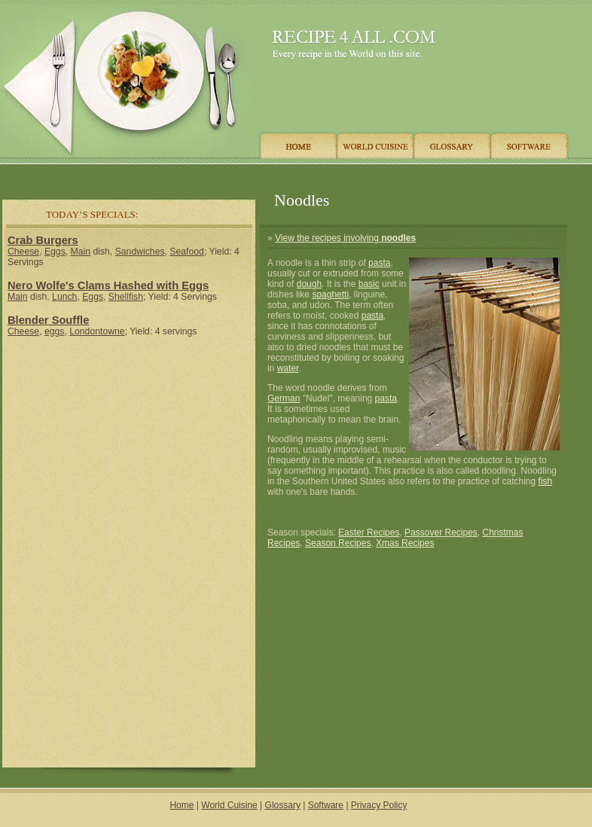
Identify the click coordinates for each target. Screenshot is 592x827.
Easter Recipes (368, 532)
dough (309, 284)
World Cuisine (229, 805)
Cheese (23, 251)
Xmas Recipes (405, 543)
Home (181, 805)
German (283, 398)
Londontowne (96, 331)
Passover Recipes (441, 532)
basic (369, 284)
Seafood (186, 251)
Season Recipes (338, 543)
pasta (379, 263)
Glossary (283, 805)
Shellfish (125, 296)
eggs (54, 331)
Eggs (55, 251)
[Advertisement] (285, 175)
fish (546, 481)
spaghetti (330, 294)
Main (80, 251)
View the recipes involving (345, 238)
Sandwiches (140, 251)
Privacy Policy (379, 805)
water (288, 368)
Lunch (64, 296)
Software (325, 805)
